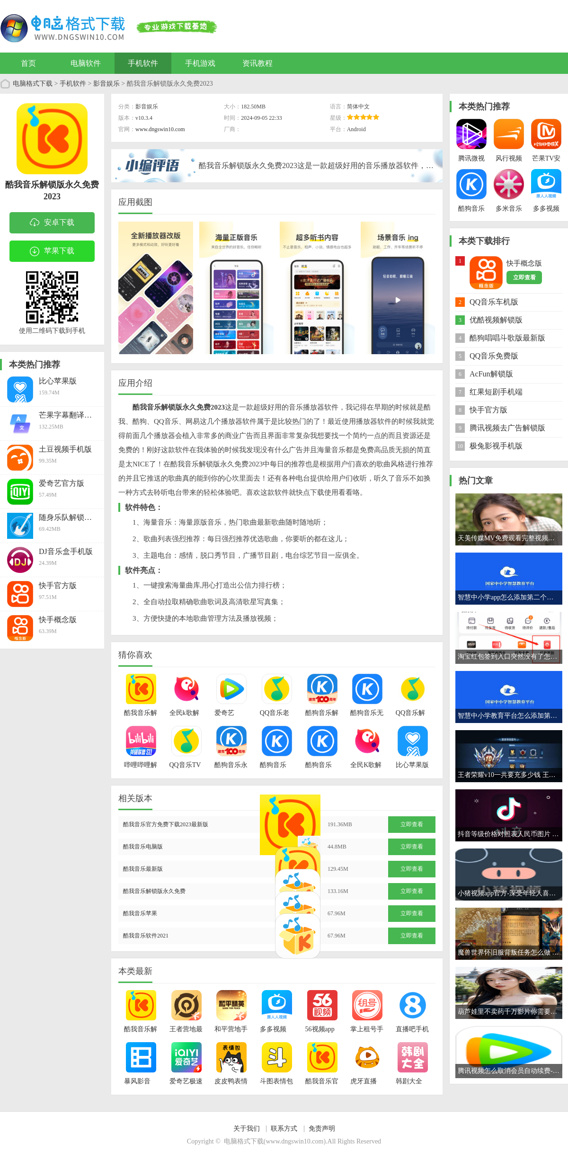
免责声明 (322, 1128)
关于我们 (246, 1128)
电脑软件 (86, 63)
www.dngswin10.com (160, 129)
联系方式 (284, 1128)
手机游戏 (200, 63)
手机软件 (143, 63)
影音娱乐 (106, 83)
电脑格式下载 (33, 83)
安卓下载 (52, 223)
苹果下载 (52, 251)
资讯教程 (257, 63)
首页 (28, 63)
